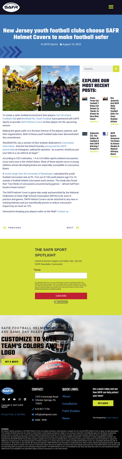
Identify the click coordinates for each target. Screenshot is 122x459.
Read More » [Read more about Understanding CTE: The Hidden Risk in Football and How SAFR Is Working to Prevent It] (94, 151)
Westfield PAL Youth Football (36, 118)
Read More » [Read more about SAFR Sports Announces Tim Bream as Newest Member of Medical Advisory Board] (115, 157)
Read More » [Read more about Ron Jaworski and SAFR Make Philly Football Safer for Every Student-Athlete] (114, 125)
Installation (69, 403)
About (66, 396)
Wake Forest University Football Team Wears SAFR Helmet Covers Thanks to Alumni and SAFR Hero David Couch (97, 108)
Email (38, 270)
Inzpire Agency (112, 418)
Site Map (21, 414)
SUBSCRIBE (61, 296)
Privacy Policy (7, 414)
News (66, 418)
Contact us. (63, 211)
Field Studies (71, 411)
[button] (111, 7)
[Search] (116, 69)
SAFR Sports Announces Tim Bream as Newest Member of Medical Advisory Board (116, 143)
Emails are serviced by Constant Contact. (48, 289)
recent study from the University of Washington (29, 173)
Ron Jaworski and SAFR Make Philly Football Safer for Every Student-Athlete (115, 110)
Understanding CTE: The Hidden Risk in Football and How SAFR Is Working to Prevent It (96, 141)
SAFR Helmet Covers (31, 122)
